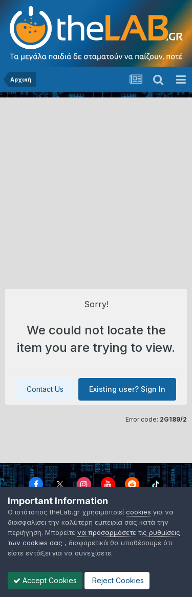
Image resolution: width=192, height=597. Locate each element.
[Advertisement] (96, 187)
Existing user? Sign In (127, 389)
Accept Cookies (45, 580)
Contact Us (45, 389)
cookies (138, 512)
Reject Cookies (117, 580)
